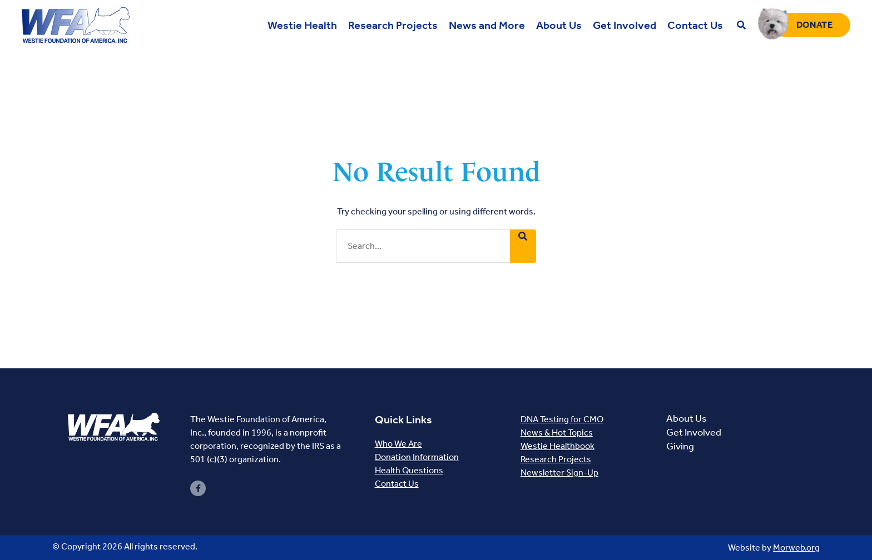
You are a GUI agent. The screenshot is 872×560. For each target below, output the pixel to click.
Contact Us (397, 483)
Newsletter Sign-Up (559, 472)
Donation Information (417, 457)
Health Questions (409, 470)
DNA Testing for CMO (562, 419)
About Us (686, 418)
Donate (814, 24)
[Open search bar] (741, 25)
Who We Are (398, 443)
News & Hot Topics (557, 432)
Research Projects (556, 459)
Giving (680, 446)
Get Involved (693, 432)
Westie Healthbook (557, 446)
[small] (198, 488)
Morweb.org (796, 547)
